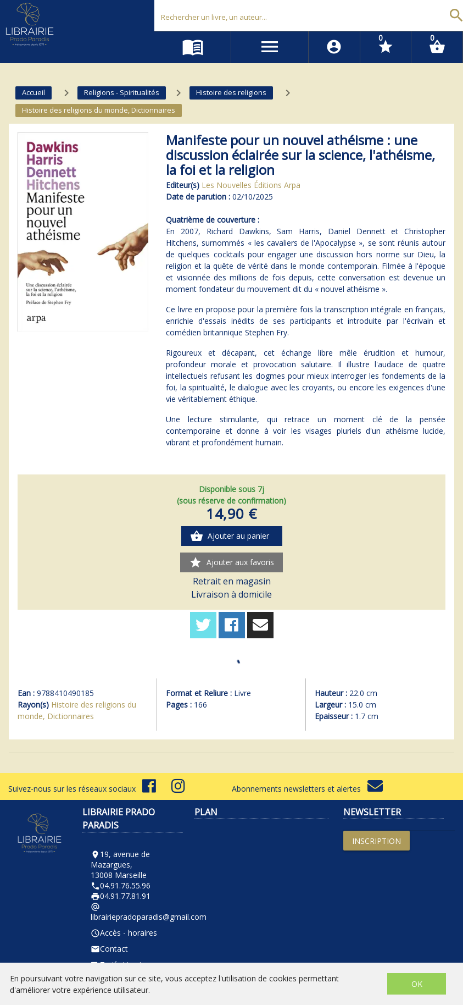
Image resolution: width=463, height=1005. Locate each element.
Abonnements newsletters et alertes (307, 788)
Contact (109, 948)
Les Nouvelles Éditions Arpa (251, 185)
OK (416, 984)
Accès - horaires (124, 932)
